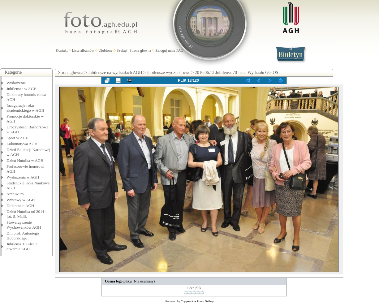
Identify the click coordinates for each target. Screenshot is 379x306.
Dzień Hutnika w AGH (25, 160)
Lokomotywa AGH (21, 143)
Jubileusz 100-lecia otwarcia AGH (21, 246)
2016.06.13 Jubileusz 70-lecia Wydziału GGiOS (236, 72)
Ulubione (105, 50)
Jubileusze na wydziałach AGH (115, 72)
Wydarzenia (16, 82)
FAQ (179, 50)
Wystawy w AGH (20, 199)
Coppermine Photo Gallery (197, 301)
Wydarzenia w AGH (22, 177)
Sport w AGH (17, 138)
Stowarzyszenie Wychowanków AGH (23, 225)
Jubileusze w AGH (21, 88)
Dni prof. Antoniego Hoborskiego (22, 235)
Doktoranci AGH (20, 205)
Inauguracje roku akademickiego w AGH (25, 108)
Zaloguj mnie (165, 50)
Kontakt (62, 50)
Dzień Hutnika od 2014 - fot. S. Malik (26, 214)
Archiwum (15, 194)
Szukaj (122, 50)
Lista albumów (83, 50)
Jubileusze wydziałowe (168, 72)
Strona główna (140, 50)
